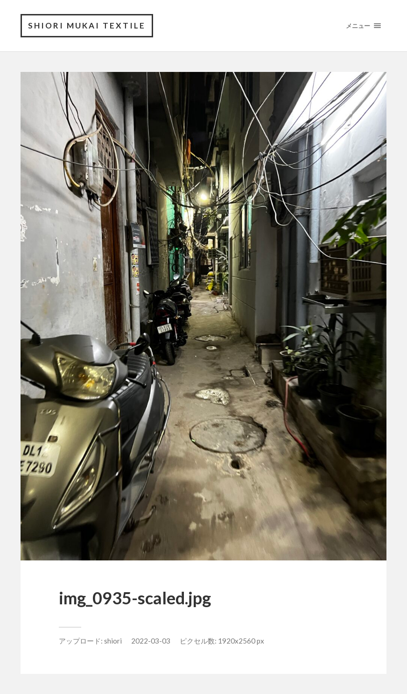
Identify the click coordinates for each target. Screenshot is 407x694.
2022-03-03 (150, 641)
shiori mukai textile (87, 25)
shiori (113, 641)
